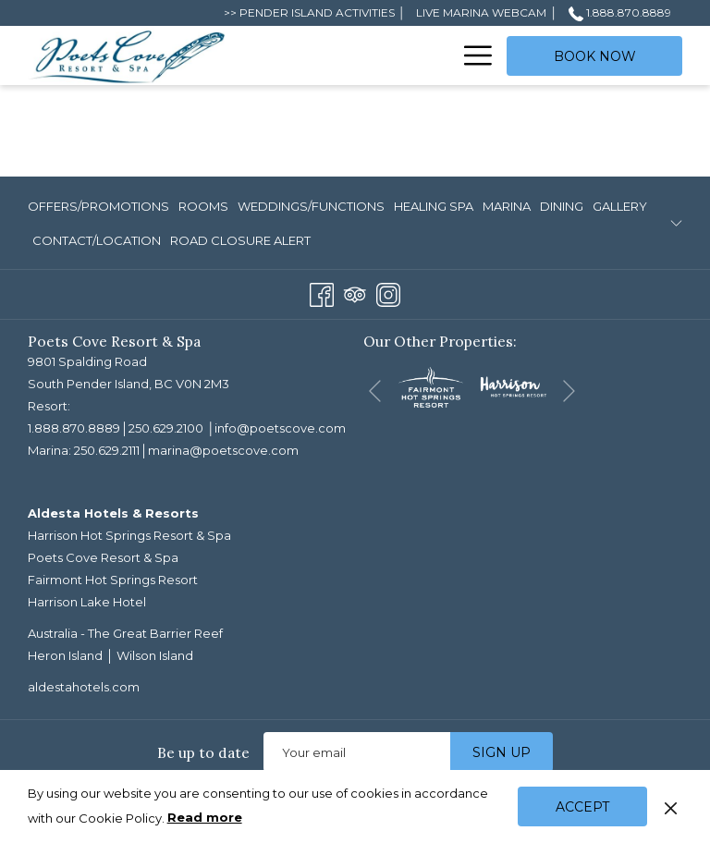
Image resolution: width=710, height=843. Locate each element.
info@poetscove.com (280, 428)
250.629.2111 (107, 450)
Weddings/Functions (311, 206)
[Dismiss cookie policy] (670, 806)
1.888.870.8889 (74, 428)
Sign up (501, 752)
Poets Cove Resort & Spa (103, 557)
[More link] (471, 55)
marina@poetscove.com (223, 450)
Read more (206, 818)
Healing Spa (433, 206)
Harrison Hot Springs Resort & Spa (129, 535)
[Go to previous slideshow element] (374, 390)
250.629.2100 (166, 428)
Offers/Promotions (98, 206)
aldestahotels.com (84, 686)
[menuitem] (344, 55)
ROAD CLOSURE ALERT (240, 240)
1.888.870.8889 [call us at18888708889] (620, 12)
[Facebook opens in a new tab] (322, 293)
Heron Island (65, 655)
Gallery (620, 206)
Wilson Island (154, 655)
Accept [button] (582, 807)
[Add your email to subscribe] (356, 752)
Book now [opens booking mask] (595, 56)
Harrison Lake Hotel (87, 601)
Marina (507, 206)
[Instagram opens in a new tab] (388, 293)
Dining (561, 206)
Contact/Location (96, 240)
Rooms (203, 206)
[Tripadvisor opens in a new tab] (355, 293)
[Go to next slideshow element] (569, 390)
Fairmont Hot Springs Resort (113, 579)
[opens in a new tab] (431, 386)
